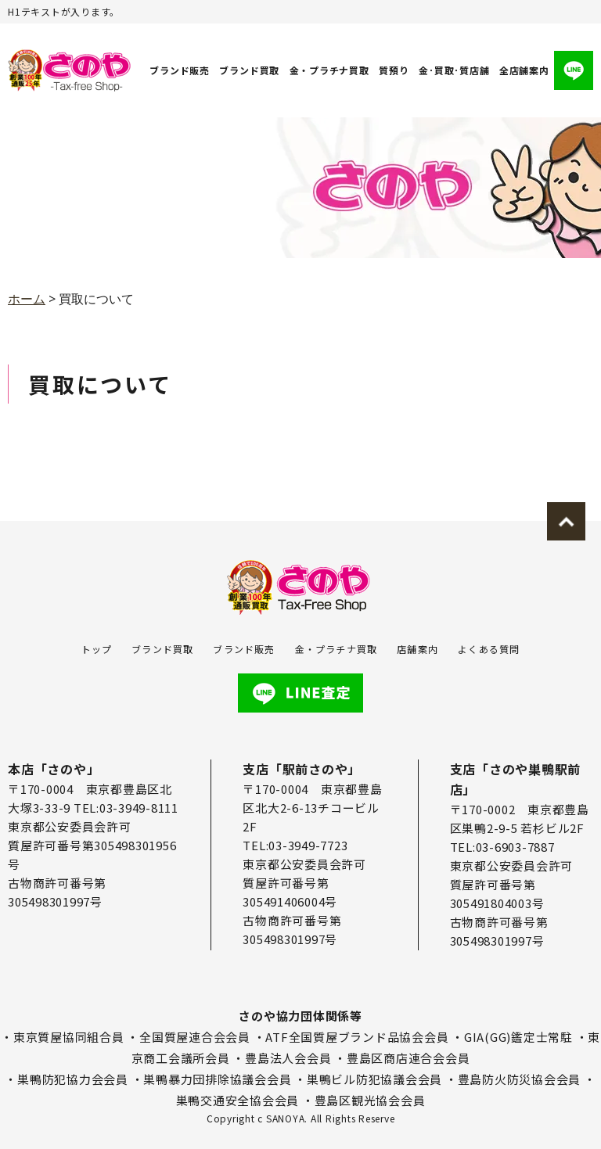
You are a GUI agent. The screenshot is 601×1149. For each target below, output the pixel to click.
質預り (393, 70)
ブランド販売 (179, 70)
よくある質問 (489, 648)
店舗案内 (417, 648)
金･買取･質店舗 (454, 70)
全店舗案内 (524, 70)
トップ (97, 648)
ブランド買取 (250, 70)
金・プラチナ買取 (329, 70)
